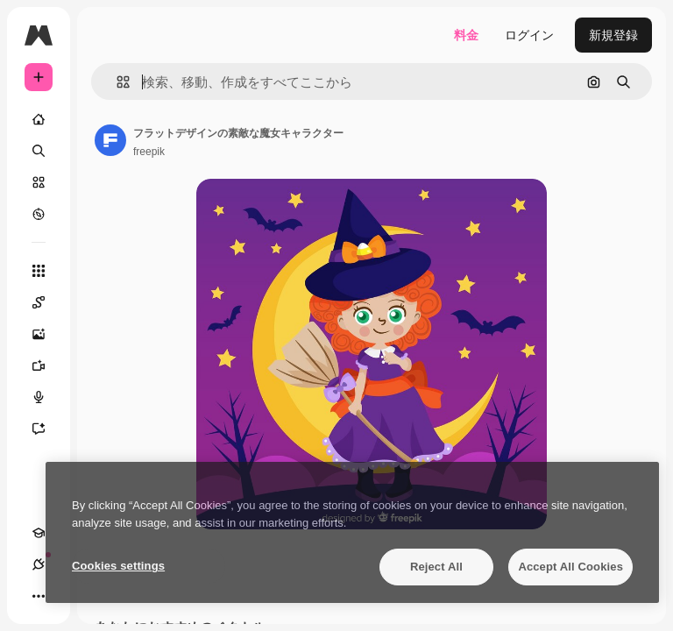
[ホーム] (39, 119)
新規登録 (613, 35)
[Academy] (39, 533)
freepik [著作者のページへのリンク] (149, 151)
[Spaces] (47, 302)
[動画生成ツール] (47, 365)
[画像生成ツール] (47, 334)
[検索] (39, 151)
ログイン (529, 35)
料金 (466, 35)
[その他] (39, 596)
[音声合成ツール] (47, 397)
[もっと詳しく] (39, 214)
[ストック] (39, 182)
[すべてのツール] (39, 271)
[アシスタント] (47, 429)
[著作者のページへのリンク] (110, 140)
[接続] (39, 564)
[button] (116, 82)
